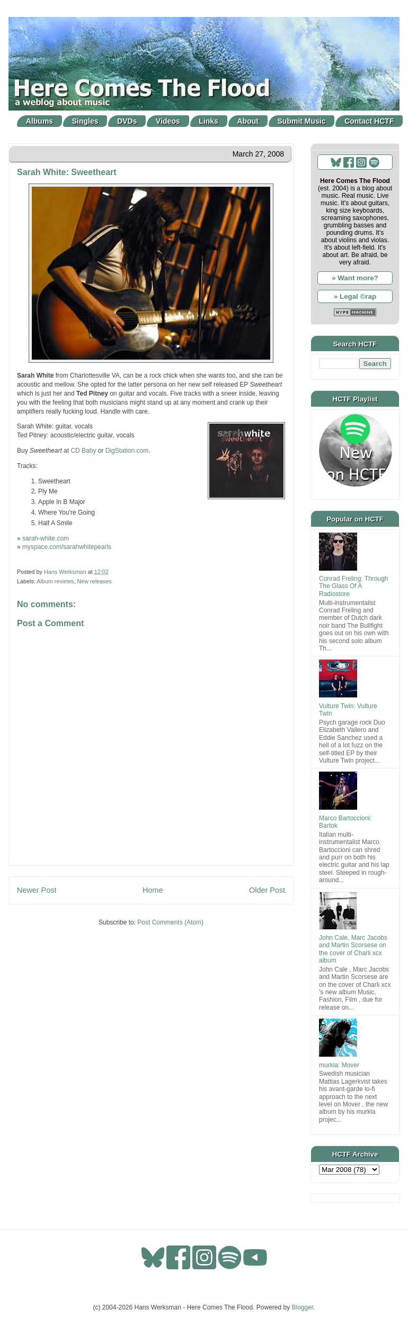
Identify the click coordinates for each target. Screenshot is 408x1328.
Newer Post (36, 890)
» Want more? (355, 278)
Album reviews (55, 581)
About (248, 121)
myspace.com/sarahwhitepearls (66, 547)
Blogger (303, 1307)
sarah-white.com (45, 538)
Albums (39, 121)
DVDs (127, 121)
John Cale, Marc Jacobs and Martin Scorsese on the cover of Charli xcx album (353, 949)
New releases (94, 581)
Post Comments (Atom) (170, 922)
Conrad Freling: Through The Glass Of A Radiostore (353, 586)
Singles (85, 121)
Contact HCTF (369, 121)
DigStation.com (126, 450)
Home (153, 890)
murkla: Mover (339, 1065)
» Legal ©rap (355, 296)
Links (208, 121)
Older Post (267, 890)
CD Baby (83, 450)
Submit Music (302, 121)
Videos (168, 121)
